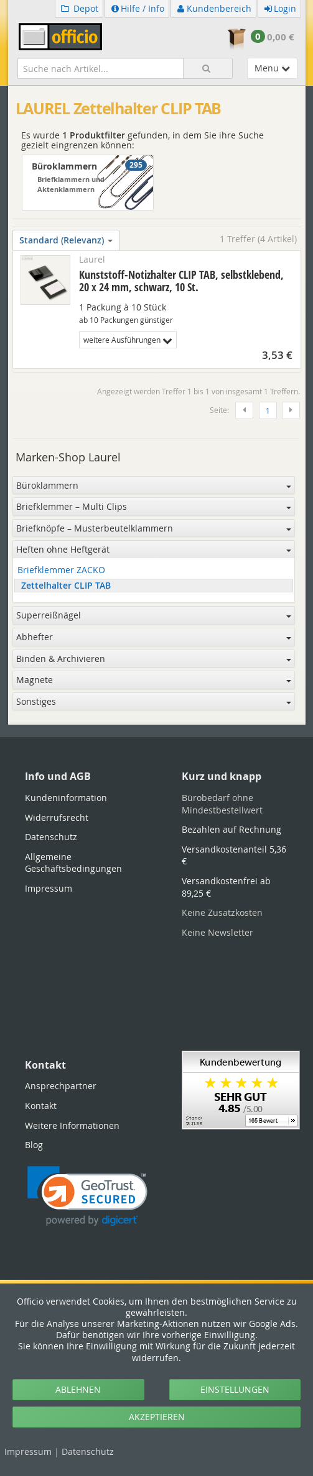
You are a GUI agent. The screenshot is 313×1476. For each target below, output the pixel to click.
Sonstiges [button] (153, 701)
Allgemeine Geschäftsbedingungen (73, 863)
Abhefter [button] (153, 637)
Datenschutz (88, 1451)
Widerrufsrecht (56, 817)
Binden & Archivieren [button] (153, 658)
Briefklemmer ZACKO (61, 570)
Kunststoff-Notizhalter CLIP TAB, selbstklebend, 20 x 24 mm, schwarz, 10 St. (181, 280)
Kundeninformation (66, 798)
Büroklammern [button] (153, 485)
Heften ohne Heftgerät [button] (153, 549)
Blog (34, 1145)
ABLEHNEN (78, 1389)
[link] (87, 1196)
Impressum (28, 1451)
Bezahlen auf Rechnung (231, 829)
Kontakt (41, 1106)
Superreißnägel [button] (153, 615)
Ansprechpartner (60, 1086)
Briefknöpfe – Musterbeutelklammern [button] (153, 528)
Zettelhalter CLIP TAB (66, 586)
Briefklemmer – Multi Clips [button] (153, 506)
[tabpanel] (157, 724)
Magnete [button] (153, 680)
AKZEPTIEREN (157, 1417)
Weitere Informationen (72, 1125)
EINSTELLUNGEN (234, 1389)
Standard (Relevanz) (66, 240)
